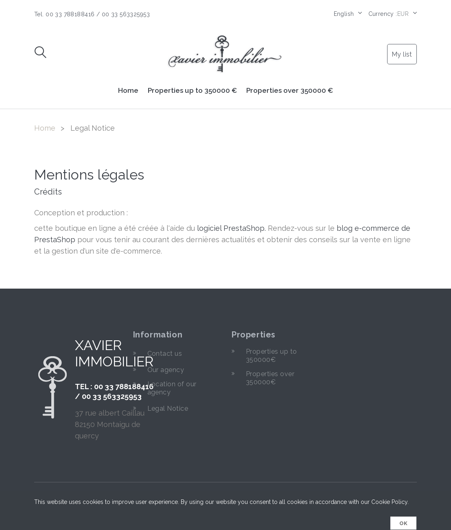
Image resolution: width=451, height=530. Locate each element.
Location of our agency (172, 388)
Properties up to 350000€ (271, 356)
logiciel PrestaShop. (232, 228)
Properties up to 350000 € (192, 90)
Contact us (164, 353)
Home (128, 90)
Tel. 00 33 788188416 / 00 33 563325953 (92, 14)
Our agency (165, 370)
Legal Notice (167, 408)
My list (402, 54)
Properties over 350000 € (289, 90)
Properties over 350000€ (270, 378)
